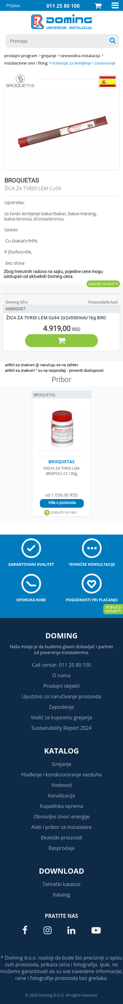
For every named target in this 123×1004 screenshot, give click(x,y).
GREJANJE (49, 55)
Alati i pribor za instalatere (61, 827)
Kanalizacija (61, 795)
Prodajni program (20, 55)
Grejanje (61, 764)
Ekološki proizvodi (61, 837)
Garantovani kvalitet (31, 564)
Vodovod (61, 785)
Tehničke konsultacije (92, 564)
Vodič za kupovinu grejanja (61, 717)
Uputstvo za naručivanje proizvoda (61, 696)
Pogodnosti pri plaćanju (92, 600)
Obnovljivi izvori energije (61, 816)
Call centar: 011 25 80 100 (61, 665)
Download (61, 871)
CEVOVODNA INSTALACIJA (80, 55)
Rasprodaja (61, 848)
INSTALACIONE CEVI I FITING (26, 63)
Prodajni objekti (61, 686)
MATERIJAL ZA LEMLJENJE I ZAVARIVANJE (84, 63)
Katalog (61, 751)
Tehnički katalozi (62, 884)
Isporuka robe (31, 600)
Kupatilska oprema (61, 806)
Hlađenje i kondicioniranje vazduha (61, 774)
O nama (61, 675)
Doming (61, 635)
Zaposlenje (61, 707)
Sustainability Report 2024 (62, 728)
